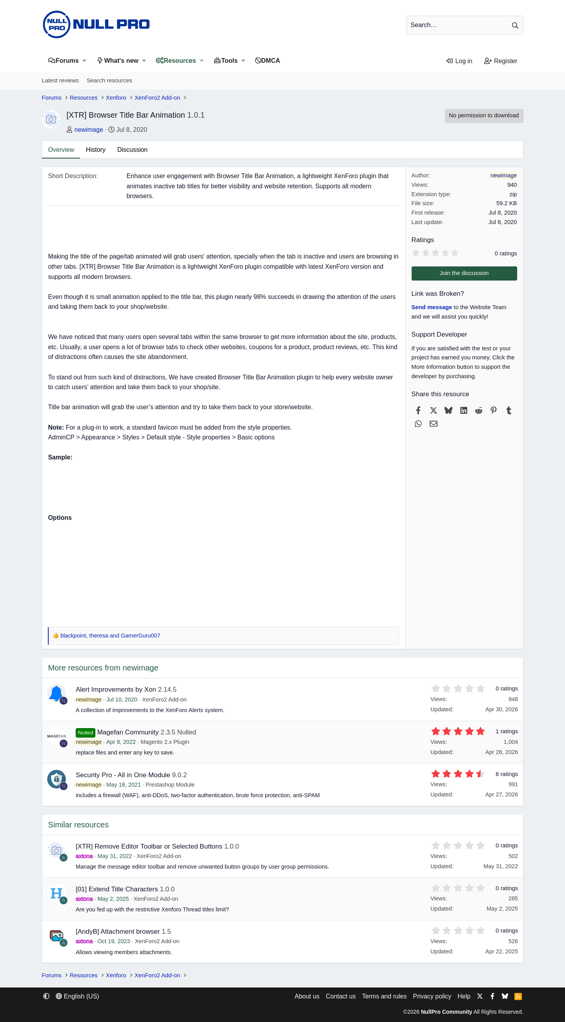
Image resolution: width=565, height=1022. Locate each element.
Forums (67, 60)
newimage (89, 129)
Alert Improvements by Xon (116, 689)
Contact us (340, 996)
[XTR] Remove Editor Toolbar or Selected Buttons (149, 846)
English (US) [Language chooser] (77, 996)
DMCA (270, 60)
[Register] (500, 61)
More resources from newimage (103, 667)
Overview (61, 149)
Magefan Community (128, 732)
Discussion (132, 149)
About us (307, 996)
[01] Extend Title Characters (117, 889)
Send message (432, 307)
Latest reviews (60, 80)
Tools (229, 60)
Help (463, 996)
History (96, 149)
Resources (180, 60)
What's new (121, 60)
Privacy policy (432, 996)
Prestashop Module (170, 785)
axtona (84, 856)
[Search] (464, 25)
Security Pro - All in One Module (123, 775)
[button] (84, 60)
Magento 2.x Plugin (164, 742)
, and (110, 636)
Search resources (109, 80)
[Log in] (458, 61)
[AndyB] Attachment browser (118, 931)
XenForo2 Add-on (164, 699)
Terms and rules (384, 996)
